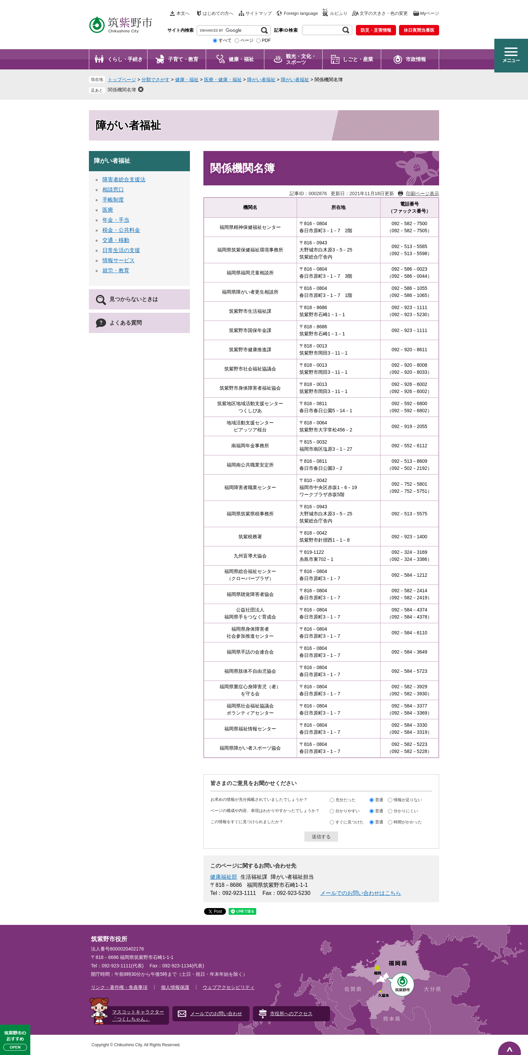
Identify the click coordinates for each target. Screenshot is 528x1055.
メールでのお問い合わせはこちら (360, 893)
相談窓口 (113, 189)
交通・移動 (115, 240)
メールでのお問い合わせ (216, 1013)
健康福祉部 (223, 877)
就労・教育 (115, 270)
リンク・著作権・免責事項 (119, 987)
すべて (225, 40)
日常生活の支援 (121, 250)
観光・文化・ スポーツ (301, 59)
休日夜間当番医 (419, 30)
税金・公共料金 (121, 230)
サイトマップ (258, 13)
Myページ (429, 13)
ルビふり (339, 13)
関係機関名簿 (122, 89)
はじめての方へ (218, 13)
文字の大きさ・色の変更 (384, 13)
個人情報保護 (175, 987)
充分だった (345, 799)
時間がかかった (408, 821)
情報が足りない (408, 799)
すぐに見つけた (349, 821)
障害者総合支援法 (123, 179)
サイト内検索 (180, 30)
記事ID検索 (286, 30)
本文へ (183, 13)
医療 (107, 210)
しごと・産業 (358, 59)
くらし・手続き (125, 59)
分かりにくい (406, 810)
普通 (379, 799)
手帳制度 (113, 200)
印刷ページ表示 (422, 193)
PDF (266, 40)
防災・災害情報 (376, 30)
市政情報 (416, 59)
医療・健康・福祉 (223, 79)
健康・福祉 (241, 59)
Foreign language (301, 13)
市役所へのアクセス (291, 1013)
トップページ (122, 79)
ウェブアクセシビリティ (229, 987)
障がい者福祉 (261, 79)
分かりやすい (347, 810)
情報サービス (118, 260)
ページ (247, 40)
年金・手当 (115, 220)
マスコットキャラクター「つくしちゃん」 (138, 1015)
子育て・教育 (183, 59)
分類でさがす (155, 79)
